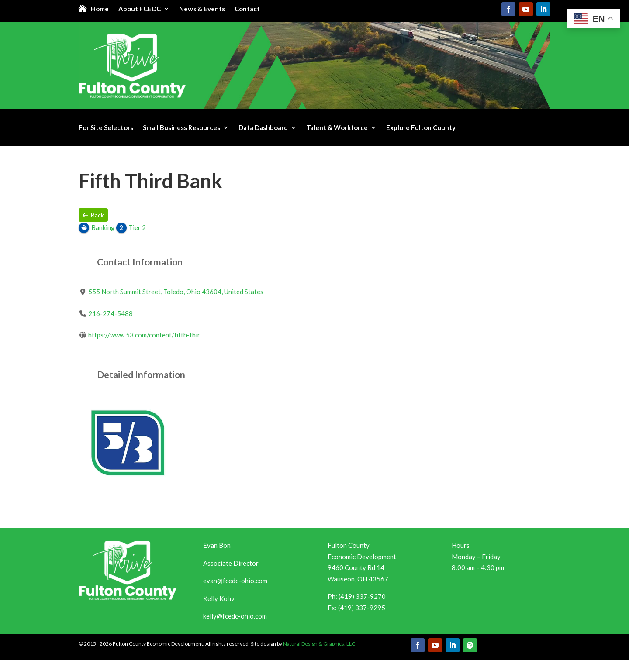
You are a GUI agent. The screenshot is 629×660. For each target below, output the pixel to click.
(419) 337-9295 (361, 608)
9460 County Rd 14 (356, 567)
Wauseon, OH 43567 (358, 579)
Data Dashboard (263, 127)
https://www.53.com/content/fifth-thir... (146, 335)
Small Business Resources (181, 127)
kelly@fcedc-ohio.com (235, 616)
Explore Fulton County (421, 127)
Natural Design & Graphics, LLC (319, 643)
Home (100, 9)
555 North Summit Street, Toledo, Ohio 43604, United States (175, 292)
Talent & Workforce (337, 127)
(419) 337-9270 (362, 596)
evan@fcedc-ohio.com (235, 580)
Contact (247, 9)
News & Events (202, 9)
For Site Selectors (106, 127)
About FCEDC (139, 9)
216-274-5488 (110, 313)
